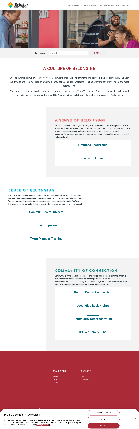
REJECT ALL (103, 419)
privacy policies (42, 425)
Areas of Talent (90, 5)
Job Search (127, 5)
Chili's (55, 379)
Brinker (55, 376)
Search (97, 52)
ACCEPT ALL (103, 426)
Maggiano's (56, 382)
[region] (69, 419)
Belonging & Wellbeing (109, 5)
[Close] (135, 418)
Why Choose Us (74, 5)
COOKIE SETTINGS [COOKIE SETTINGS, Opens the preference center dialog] (103, 413)
